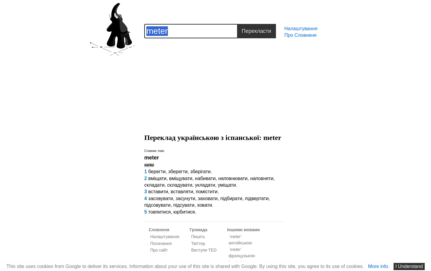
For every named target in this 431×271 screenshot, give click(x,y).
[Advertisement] (214, 80)
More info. (378, 266)
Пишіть (198, 236)
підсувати (184, 205)
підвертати (256, 198)
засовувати (160, 198)
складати (154, 185)
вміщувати (180, 178)
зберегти (178, 171)
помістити (207, 191)
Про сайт (159, 250)
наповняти (262, 178)
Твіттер (198, 243)
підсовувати (157, 205)
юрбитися (184, 211)
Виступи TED (204, 250)
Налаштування (301, 28)
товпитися (159, 211)
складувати (179, 185)
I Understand (409, 266)
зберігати (200, 171)
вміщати (157, 178)
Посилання (161, 243)
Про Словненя (300, 35)
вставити (158, 191)
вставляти (182, 191)
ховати (204, 205)
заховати (208, 198)
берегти (157, 171)
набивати (205, 178)
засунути (185, 198)
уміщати (227, 185)
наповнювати (233, 178)
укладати (205, 185)
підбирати (231, 198)
